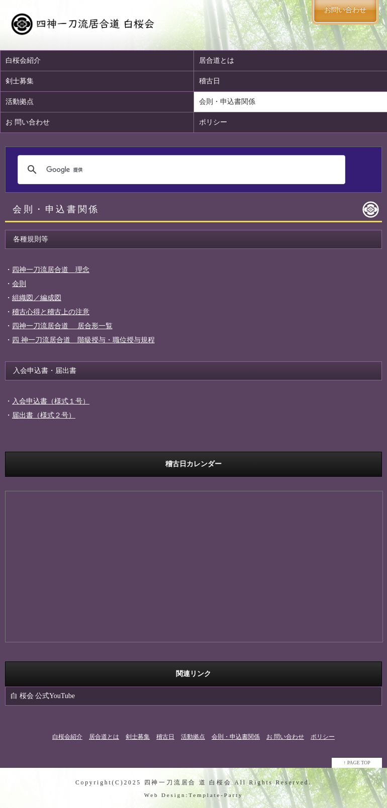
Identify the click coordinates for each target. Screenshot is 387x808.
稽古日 (165, 736)
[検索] (180, 170)
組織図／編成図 (36, 298)
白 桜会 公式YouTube (43, 696)
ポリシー (323, 736)
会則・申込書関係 (236, 736)
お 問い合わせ (28, 122)
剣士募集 (20, 81)
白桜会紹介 (23, 60)
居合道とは (104, 736)
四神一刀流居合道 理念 (50, 270)
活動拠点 (20, 101)
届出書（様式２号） (43, 415)
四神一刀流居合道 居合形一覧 (62, 326)
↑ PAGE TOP (356, 762)
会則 (19, 284)
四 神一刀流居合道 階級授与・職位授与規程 (83, 340)
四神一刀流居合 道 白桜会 (188, 782)
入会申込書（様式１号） (50, 401)
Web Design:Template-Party (193, 795)
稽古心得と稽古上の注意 (50, 312)
